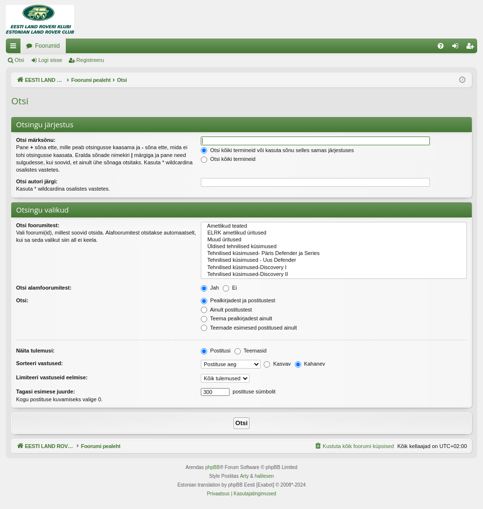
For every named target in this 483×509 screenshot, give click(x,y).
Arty (244, 476)
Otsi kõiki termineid (228, 159)
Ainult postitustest (226, 310)
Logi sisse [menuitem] (457, 47)
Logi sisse (50, 60)
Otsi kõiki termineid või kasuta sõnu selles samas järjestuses (277, 150)
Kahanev (310, 364)
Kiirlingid (15, 47)
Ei (230, 288)
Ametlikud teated (334, 226)
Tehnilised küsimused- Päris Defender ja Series (334, 253)
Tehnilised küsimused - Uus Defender (334, 260)
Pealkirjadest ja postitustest (238, 300)
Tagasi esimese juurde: (45, 391)
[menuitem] (440, 46)
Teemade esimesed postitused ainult (249, 328)
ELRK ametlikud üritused (334, 233)
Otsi (19, 60)
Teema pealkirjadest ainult (236, 318)
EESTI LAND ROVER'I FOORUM (69, 45)
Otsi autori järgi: (37, 181)
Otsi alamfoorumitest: (44, 288)
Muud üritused (334, 239)
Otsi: (22, 300)
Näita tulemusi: (35, 350)
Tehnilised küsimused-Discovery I (334, 267)
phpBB (212, 467)
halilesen (263, 476)
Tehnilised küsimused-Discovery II (334, 274)
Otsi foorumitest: (37, 225)
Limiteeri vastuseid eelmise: (52, 377)
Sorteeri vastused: (39, 363)
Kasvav (277, 364)
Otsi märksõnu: (36, 140)
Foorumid (146, 45)
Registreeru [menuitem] (472, 47)
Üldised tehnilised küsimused (334, 246)
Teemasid (250, 350)
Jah (210, 288)
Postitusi (216, 350)
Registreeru (90, 60)
